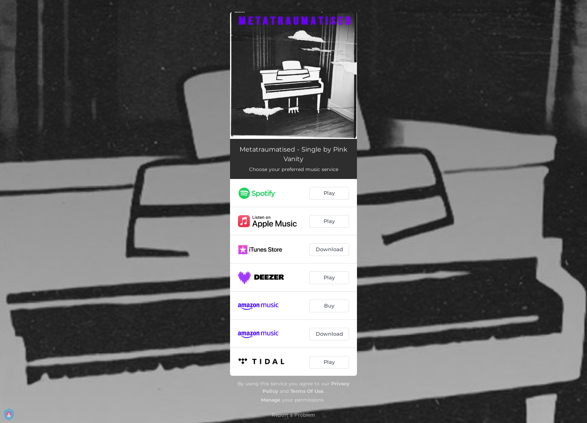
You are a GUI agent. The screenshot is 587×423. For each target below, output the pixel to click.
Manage (270, 400)
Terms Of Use (307, 391)
